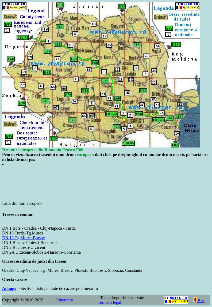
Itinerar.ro (64, 300)
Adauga (9, 288)
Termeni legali (110, 302)
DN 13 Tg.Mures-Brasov (23, 238)
